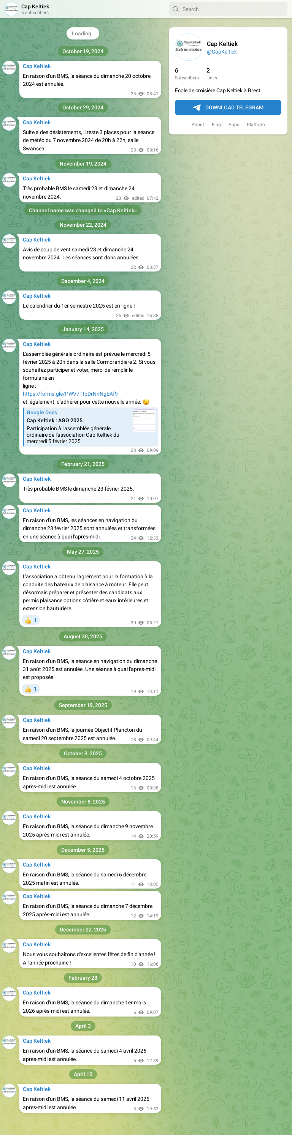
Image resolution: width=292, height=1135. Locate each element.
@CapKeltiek (222, 52)
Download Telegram (228, 107)
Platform (256, 124)
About (198, 124)
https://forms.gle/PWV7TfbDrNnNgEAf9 (70, 394)
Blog (216, 124)
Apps (234, 124)
